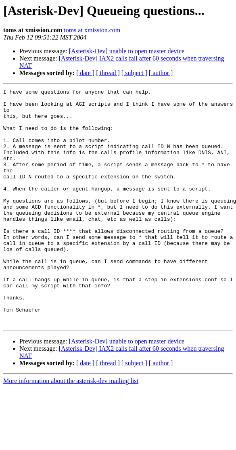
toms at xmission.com (92, 30)
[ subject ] (134, 72)
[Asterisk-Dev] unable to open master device (127, 51)
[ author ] (161, 72)
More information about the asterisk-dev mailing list (70, 428)
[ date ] (85, 72)
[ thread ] (108, 72)
